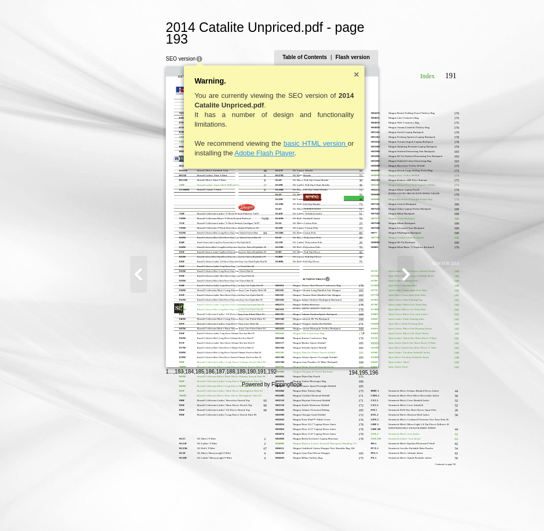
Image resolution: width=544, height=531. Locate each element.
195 (415, 508)
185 (147, 507)
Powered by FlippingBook (272, 519)
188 (179, 507)
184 (137, 507)
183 (127, 507)
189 (189, 507)
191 (210, 507)
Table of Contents (356, 45)
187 (168, 507)
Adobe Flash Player (213, 141)
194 (405, 508)
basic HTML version (264, 132)
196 (425, 508)
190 (199, 507)
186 (158, 507)
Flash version (404, 45)
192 (220, 507)
